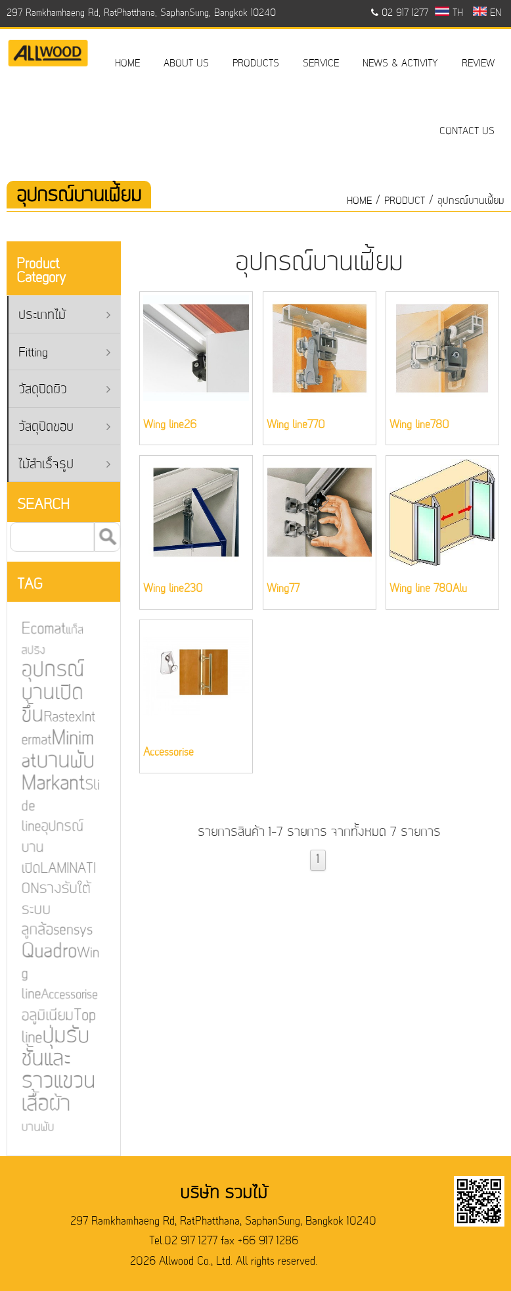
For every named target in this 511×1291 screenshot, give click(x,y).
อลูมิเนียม (44, 1015)
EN (487, 13)
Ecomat (40, 630)
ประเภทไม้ (64, 316)
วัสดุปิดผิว (64, 390)
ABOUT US (186, 63)
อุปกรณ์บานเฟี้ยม (470, 201)
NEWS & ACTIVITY (400, 63)
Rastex (59, 718)
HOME (127, 63)
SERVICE (321, 63)
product (404, 201)
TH (449, 13)
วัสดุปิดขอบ (64, 428)
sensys (68, 930)
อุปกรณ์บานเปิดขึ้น (49, 694)
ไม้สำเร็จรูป (64, 465)
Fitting (64, 353)
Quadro (45, 951)
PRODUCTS (256, 63)
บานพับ (34, 1126)
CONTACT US (467, 131)
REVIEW (478, 63)
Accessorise (65, 994)
